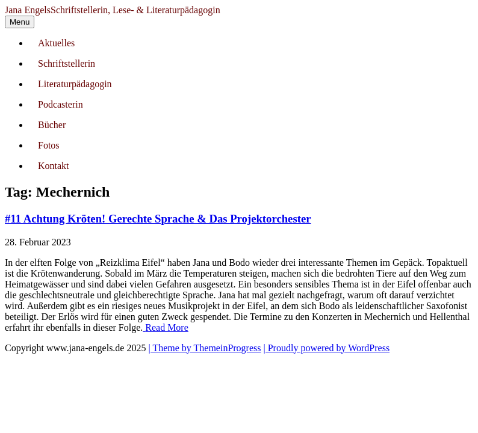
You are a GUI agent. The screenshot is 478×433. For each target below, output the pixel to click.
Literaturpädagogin (75, 84)
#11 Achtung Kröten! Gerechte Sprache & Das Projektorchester (158, 218)
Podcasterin (60, 104)
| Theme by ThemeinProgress (204, 348)
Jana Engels (112, 10)
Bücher (52, 125)
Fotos (49, 145)
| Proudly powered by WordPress (327, 348)
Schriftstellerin (66, 63)
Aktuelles (56, 43)
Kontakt (53, 166)
